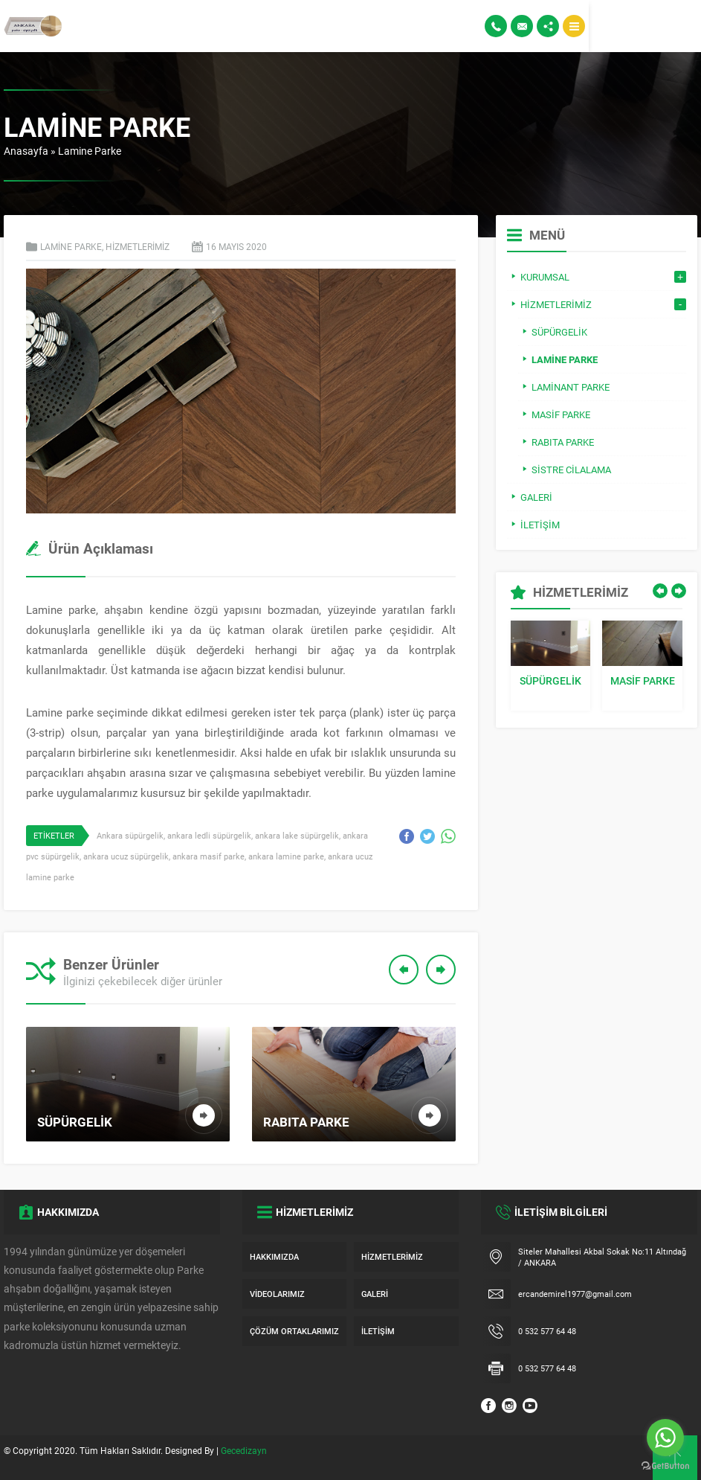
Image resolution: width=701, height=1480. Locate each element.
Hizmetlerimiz (137, 246)
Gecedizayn (244, 1450)
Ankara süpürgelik (130, 835)
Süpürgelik (550, 680)
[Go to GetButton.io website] (665, 1465)
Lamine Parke (89, 151)
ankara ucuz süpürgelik (126, 856)
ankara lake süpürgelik (297, 835)
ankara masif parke (208, 856)
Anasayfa (26, 151)
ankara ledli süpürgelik (209, 835)
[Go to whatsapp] (665, 1437)
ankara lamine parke (286, 856)
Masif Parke (642, 680)
